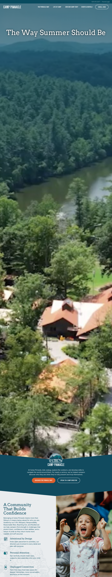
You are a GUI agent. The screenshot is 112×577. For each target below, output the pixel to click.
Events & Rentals (86, 7)
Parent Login (106, 1)
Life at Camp (57, 7)
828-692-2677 (96, 1)
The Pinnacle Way (44, 7)
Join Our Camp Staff (71, 7)
